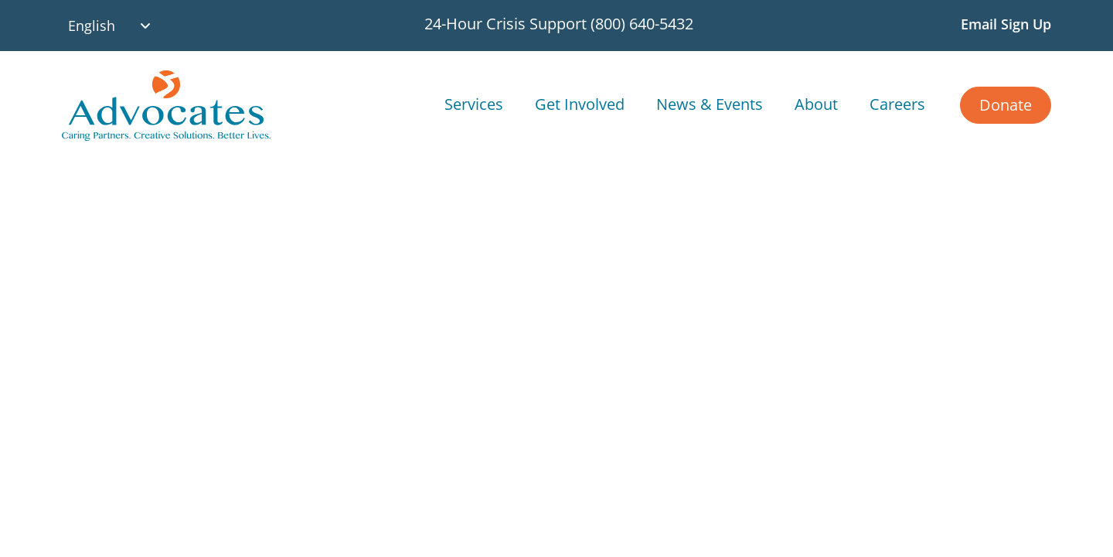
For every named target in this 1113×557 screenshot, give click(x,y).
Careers (897, 104)
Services (473, 104)
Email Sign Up (1006, 24)
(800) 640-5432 (642, 23)
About (816, 104)
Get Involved (580, 104)
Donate (1005, 104)
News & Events (709, 104)
